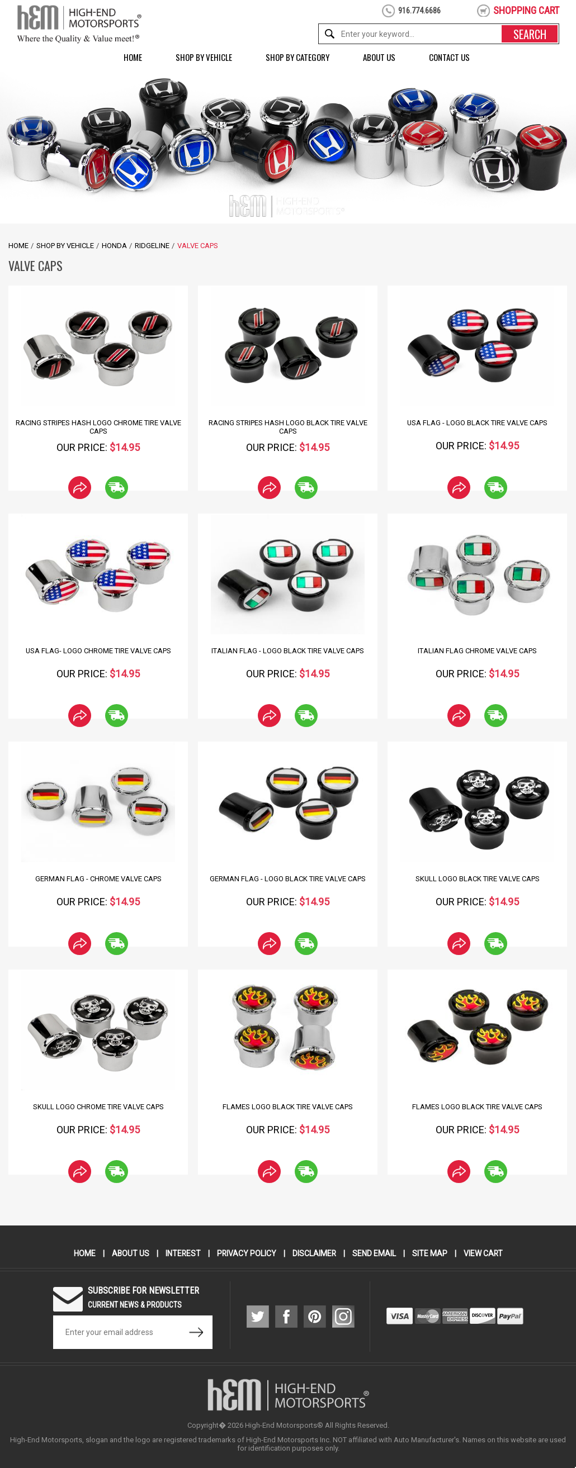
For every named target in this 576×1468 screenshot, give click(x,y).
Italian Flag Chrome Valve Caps (477, 651)
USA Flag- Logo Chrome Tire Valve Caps (98, 651)
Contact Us (449, 57)
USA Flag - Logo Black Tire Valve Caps (477, 423)
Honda (114, 245)
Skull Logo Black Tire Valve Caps (477, 879)
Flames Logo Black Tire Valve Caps (288, 1107)
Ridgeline (152, 245)
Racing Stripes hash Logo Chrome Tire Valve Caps (98, 427)
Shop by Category (297, 57)
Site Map (430, 1253)
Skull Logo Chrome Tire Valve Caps (98, 1107)
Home (133, 57)
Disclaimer (314, 1253)
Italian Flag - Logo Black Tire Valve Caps (288, 651)
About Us (379, 57)
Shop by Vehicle (204, 57)
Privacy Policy (246, 1253)
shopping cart (526, 10)
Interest (182, 1253)
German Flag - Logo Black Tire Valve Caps (288, 879)
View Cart (484, 1253)
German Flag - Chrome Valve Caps (98, 879)
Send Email (374, 1253)
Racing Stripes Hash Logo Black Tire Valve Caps (288, 427)
